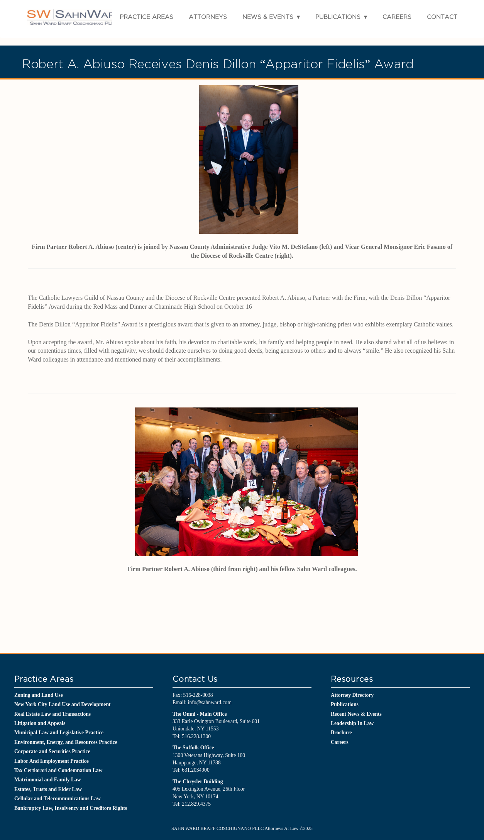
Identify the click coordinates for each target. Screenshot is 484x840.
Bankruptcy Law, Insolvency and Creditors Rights (70, 808)
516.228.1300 (196, 736)
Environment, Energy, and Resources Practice (65, 742)
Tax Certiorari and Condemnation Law (58, 770)
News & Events (267, 17)
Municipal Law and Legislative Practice (58, 732)
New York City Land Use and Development (62, 704)
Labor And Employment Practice (51, 761)
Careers (396, 17)
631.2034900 (195, 770)
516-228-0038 (198, 695)
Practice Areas (146, 17)
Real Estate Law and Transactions (52, 714)
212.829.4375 (196, 804)
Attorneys (208, 17)
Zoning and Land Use (38, 695)
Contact (442, 17)
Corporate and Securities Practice (52, 751)
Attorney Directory (352, 695)
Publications (337, 17)
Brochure (341, 732)
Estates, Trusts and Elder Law (48, 789)
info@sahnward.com (210, 702)
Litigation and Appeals (39, 723)
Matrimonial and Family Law (47, 780)
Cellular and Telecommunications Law (57, 798)
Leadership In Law (352, 723)
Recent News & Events (356, 714)
